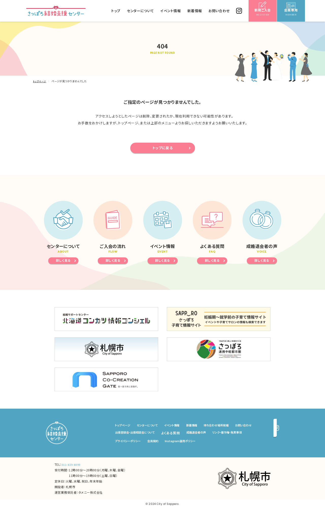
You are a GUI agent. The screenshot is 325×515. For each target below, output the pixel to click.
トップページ (40, 81)
